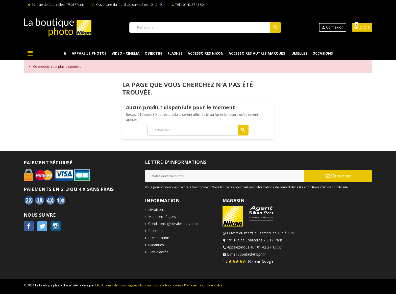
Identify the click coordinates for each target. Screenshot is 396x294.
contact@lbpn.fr (253, 254)
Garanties (156, 244)
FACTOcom (103, 285)
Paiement (156, 230)
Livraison (155, 209)
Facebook (29, 226)
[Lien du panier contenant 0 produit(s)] (362, 27)
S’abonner (338, 176)
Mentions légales (162, 216)
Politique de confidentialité (203, 285)
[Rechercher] (205, 27)
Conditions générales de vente (173, 223)
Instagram (56, 226)
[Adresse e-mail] (224, 176)
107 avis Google (260, 261)
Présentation (158, 237)
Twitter (42, 226)
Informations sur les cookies (161, 285)
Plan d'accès (158, 252)
